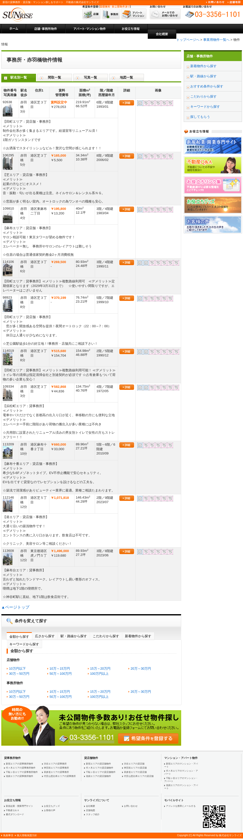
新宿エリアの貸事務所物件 (19, 763)
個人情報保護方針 (27, 835)
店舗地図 (90, 810)
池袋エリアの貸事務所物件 (19, 776)
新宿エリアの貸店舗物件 (98, 763)
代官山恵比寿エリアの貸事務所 (60, 776)
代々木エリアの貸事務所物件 (20, 767)
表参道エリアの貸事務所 (56, 772)
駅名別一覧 (18, 77)
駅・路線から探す (74, 636)
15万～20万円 (100, 668)
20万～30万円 (141, 668)
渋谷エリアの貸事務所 (55, 763)
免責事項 (8, 835)
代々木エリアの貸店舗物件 (99, 767)
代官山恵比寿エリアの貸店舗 (139, 776)
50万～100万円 (61, 673)
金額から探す (19, 636)
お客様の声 (49, 810)
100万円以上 (99, 673)
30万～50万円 (19, 673)
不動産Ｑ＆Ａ (12, 810)
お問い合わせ (131, 806)
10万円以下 (17, 668)
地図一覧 (126, 77)
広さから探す (45, 636)
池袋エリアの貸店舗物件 (98, 776)
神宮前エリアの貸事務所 (56, 767)
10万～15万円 (60, 668)
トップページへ (187, 40)
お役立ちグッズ (52, 806)
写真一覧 (90, 77)
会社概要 (90, 806)
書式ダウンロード (15, 814)
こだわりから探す (106, 636)
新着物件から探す (138, 636)
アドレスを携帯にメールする (181, 806)
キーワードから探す (24, 644)
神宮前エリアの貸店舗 (135, 767)
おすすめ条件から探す (206, 86)
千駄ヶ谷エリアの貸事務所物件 (22, 772)
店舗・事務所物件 (199, 56)
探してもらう (200, 117)
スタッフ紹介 (93, 814)
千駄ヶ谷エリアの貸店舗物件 (101, 772)
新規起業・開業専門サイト (19, 806)
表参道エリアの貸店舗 (135, 772)
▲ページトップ (15, 607)
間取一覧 (54, 77)
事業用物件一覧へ (216, 40)
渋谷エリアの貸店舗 (134, 763)
